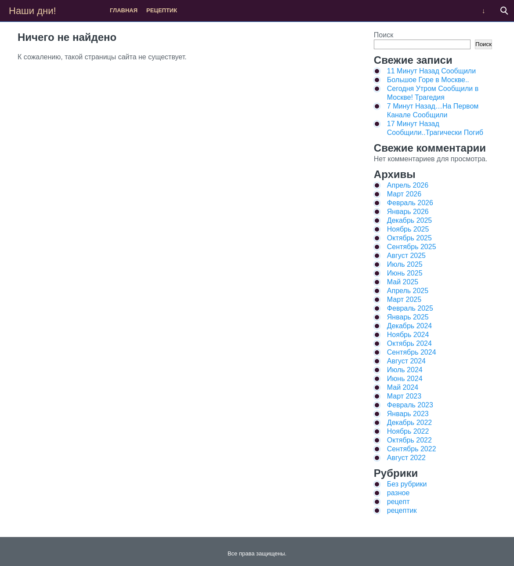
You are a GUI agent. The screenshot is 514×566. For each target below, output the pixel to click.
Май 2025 (402, 282)
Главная (124, 10)
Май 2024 (402, 387)
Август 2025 (406, 255)
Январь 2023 (408, 413)
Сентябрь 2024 (411, 352)
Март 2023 (404, 396)
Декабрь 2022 (409, 422)
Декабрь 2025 (409, 220)
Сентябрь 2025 (411, 246)
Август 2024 (406, 361)
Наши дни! (32, 10)
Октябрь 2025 (409, 238)
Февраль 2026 (410, 203)
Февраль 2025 (410, 308)
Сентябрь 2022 (411, 449)
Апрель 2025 (407, 290)
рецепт (398, 501)
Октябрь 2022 (409, 440)
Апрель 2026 (407, 185)
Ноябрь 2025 (408, 229)
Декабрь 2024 (409, 326)
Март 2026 (404, 194)
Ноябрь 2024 (408, 334)
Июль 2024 (405, 370)
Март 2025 (404, 299)
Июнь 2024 (405, 378)
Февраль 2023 (410, 405)
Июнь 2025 (405, 273)
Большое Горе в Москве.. (428, 79)
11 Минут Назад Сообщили (431, 71)
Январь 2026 (408, 211)
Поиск (383, 35)
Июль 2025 (405, 264)
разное (398, 493)
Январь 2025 (408, 317)
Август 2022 (406, 457)
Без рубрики (407, 484)
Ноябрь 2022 (408, 431)
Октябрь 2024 (409, 343)
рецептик (161, 10)
